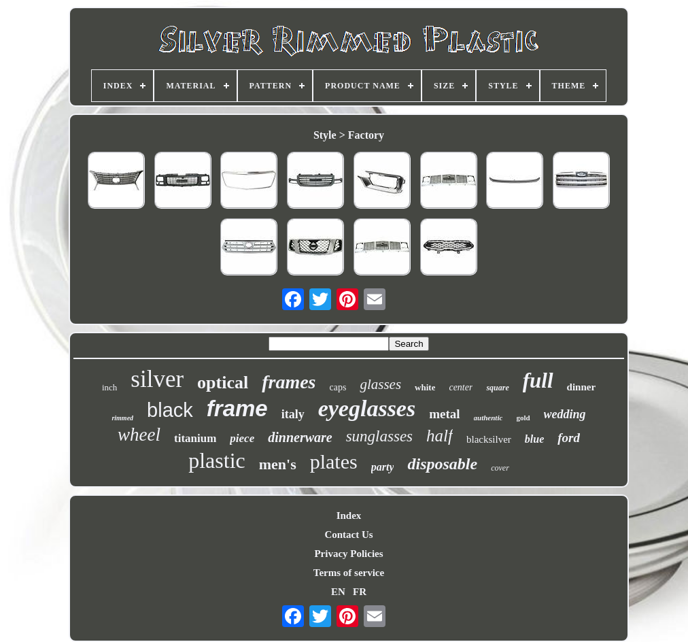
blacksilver (488, 439)
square (497, 387)
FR (359, 591)
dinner (581, 387)
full (538, 380)
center (460, 387)
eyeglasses (367, 408)
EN (338, 591)
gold (523, 417)
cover (500, 468)
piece (242, 438)
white (425, 387)
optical (222, 382)
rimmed (122, 418)
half (439, 435)
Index (349, 515)
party (382, 467)
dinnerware (300, 437)
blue (534, 439)
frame (237, 408)
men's (277, 464)
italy (293, 414)
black (170, 410)
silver (157, 379)
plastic (216, 460)
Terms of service (348, 572)
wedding (565, 414)
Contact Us (348, 534)
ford (568, 437)
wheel (139, 434)
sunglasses (379, 436)
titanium (195, 438)
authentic (488, 417)
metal (444, 414)
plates (334, 461)
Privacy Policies (348, 553)
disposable (442, 464)
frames (288, 381)
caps (338, 387)
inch (109, 387)
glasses (380, 384)
